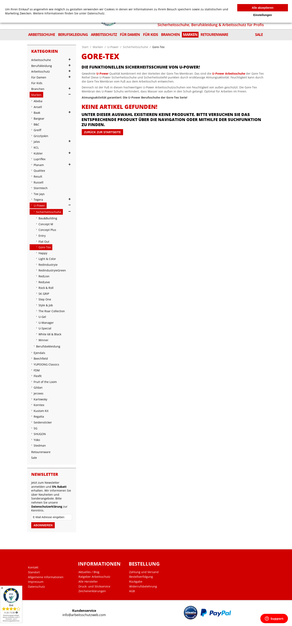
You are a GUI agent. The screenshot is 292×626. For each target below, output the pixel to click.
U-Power (113, 47)
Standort (34, 572)
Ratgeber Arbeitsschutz (94, 577)
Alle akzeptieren (263, 7)
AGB (132, 591)
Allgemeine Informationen (45, 577)
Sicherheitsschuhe (135, 47)
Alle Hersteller (88, 581)
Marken (98, 47)
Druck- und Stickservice (94, 586)
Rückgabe (135, 581)
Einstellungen (262, 15)
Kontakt (33, 567)
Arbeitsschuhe (235, 73)
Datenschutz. (96, 13)
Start (85, 47)
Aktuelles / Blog (88, 572)
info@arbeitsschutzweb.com (84, 615)
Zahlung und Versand (144, 572)
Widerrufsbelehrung (143, 586)
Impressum (35, 582)
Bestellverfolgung (141, 577)
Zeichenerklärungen (92, 591)
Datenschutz (36, 586)
